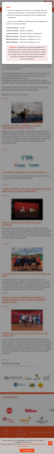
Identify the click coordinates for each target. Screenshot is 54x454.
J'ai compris (27, 450)
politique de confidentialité (30, 444)
